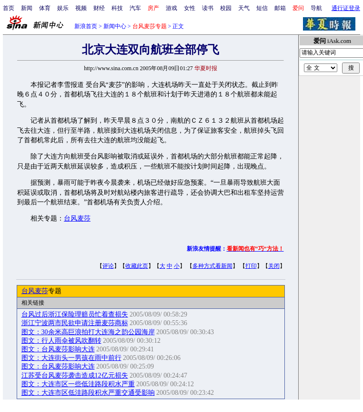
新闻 (26, 8)
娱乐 (63, 8)
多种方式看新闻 (212, 266)
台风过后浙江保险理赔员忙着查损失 (74, 314)
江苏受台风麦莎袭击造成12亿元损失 (74, 375)
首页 (8, 8)
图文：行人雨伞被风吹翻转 (61, 340)
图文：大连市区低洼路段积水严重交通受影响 (88, 392)
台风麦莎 (77, 218)
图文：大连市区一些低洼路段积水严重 (78, 384)
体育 (44, 8)
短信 (262, 8)
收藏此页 (136, 266)
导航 (316, 8)
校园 (226, 8)
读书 (207, 8)
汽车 (135, 8)
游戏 (171, 8)
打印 (251, 266)
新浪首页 (85, 26)
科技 (117, 8)
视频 (81, 8)
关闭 (274, 266)
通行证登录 (346, 8)
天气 (244, 8)
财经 (99, 8)
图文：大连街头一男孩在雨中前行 (71, 357)
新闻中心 (114, 26)
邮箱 (280, 8)
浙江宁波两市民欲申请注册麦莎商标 (74, 323)
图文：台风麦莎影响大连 (58, 349)
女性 (189, 8)
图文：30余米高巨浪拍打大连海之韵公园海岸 (88, 332)
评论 (108, 266)
